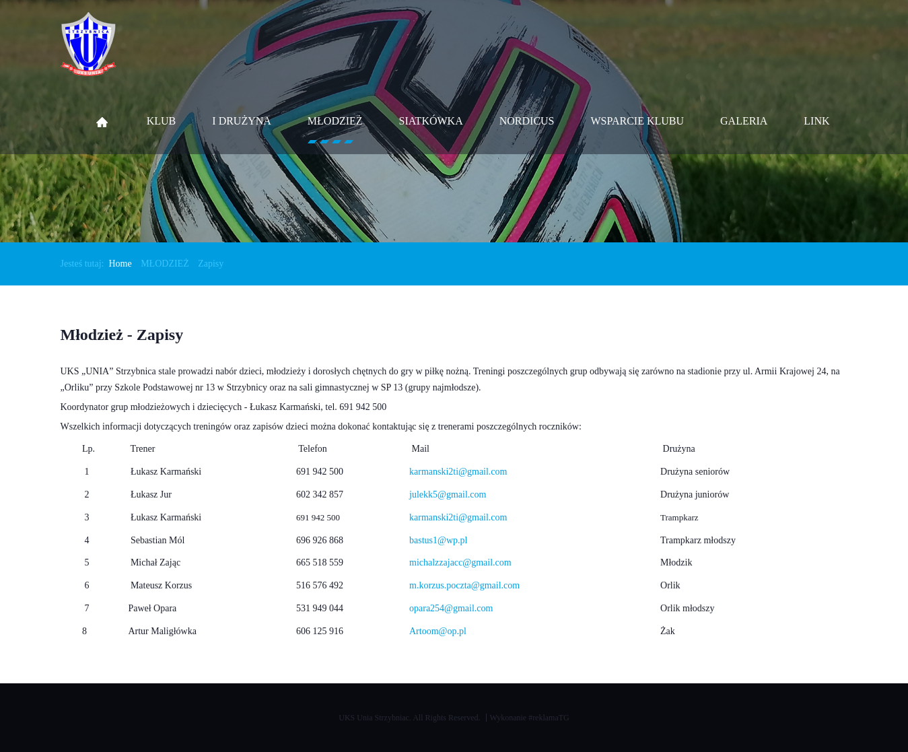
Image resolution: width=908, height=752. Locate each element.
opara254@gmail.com (451, 608)
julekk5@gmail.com (447, 494)
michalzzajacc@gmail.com (460, 562)
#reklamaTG (548, 717)
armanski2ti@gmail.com (460, 472)
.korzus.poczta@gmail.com (468, 585)
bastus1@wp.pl (438, 540)
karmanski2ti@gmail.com (458, 517)
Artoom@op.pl (437, 631)
